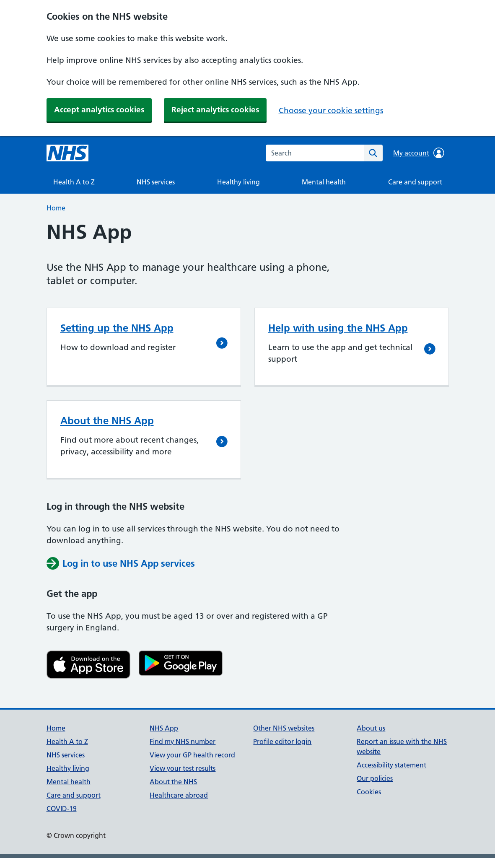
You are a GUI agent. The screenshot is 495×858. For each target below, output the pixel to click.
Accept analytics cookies (99, 109)
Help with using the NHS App (338, 328)
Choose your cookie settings (331, 110)
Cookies (369, 792)
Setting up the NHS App (117, 328)
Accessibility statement (391, 765)
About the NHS (173, 782)
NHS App (164, 728)
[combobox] (315, 153)
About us (371, 728)
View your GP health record (192, 755)
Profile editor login (282, 741)
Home (56, 208)
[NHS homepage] (67, 153)
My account (418, 153)
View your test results (182, 768)
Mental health (324, 182)
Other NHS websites (283, 728)
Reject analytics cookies (215, 109)
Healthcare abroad (179, 795)
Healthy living (238, 182)
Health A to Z (74, 182)
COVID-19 (62, 808)
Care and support (415, 182)
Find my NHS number (182, 741)
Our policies (375, 778)
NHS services (156, 182)
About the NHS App (107, 421)
